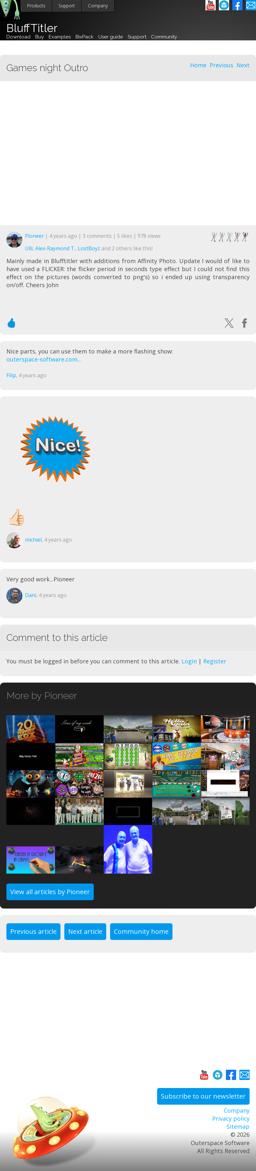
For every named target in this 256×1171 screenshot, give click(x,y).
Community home (141, 931)
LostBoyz (89, 248)
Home (198, 65)
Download (18, 37)
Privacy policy (231, 1118)
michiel (33, 539)
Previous (221, 65)
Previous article (33, 931)
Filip (11, 375)
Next (243, 65)
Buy (39, 37)
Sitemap (238, 1126)
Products (36, 6)
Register (214, 661)
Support (67, 6)
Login (189, 661)
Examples (60, 37)
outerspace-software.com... (43, 359)
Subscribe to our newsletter (203, 1096)
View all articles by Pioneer (50, 891)
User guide (110, 37)
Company (98, 6)
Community (164, 37)
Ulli (29, 248)
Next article (85, 931)
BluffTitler (32, 28)
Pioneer (34, 235)
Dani (30, 595)
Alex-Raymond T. (55, 248)
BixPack (84, 37)
